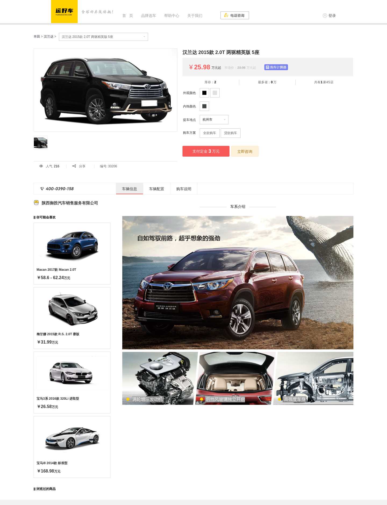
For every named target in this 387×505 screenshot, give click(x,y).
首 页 (127, 15)
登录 (329, 15)
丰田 (37, 36)
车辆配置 (156, 189)
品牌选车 (148, 15)
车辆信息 (129, 189)
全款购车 (209, 133)
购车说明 (183, 189)
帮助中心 (171, 15)
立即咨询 (244, 151)
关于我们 (194, 15)
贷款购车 (230, 133)
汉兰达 (48, 36)
